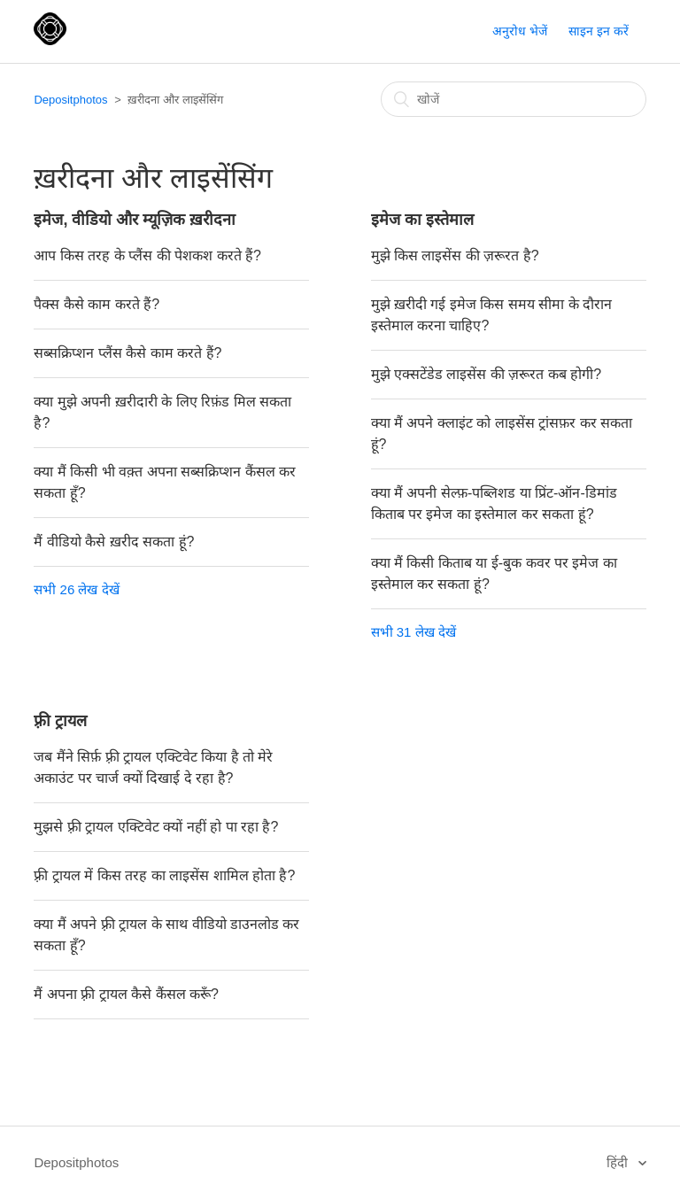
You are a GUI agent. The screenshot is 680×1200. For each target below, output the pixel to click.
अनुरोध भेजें (519, 31)
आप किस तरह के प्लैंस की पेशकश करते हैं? (147, 255)
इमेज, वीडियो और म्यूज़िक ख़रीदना (135, 219)
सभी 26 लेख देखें (76, 589)
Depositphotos (70, 99)
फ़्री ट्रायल (60, 721)
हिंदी (619, 1162)
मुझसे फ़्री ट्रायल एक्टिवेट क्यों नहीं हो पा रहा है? (156, 826)
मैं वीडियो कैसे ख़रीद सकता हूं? (114, 541)
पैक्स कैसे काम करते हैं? (96, 304)
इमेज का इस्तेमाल (422, 219)
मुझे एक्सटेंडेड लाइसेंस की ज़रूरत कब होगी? (486, 374)
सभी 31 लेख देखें (413, 631)
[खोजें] (513, 99)
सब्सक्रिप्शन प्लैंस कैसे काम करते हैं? (127, 352)
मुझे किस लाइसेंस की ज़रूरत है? (455, 255)
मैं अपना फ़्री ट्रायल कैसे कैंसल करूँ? (126, 994)
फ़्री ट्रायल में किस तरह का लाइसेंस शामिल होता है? (164, 875)
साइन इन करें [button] (598, 31)
